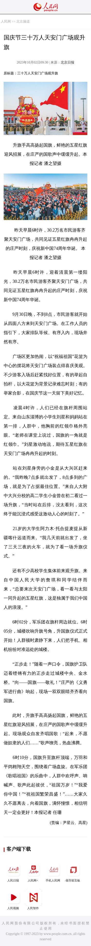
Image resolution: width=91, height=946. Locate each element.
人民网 (6, 21)
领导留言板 (73, 871)
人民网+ (33, 871)
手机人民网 (53, 871)
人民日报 (13, 871)
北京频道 (23, 21)
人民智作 (33, 899)
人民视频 (13, 899)
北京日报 (67, 62)
